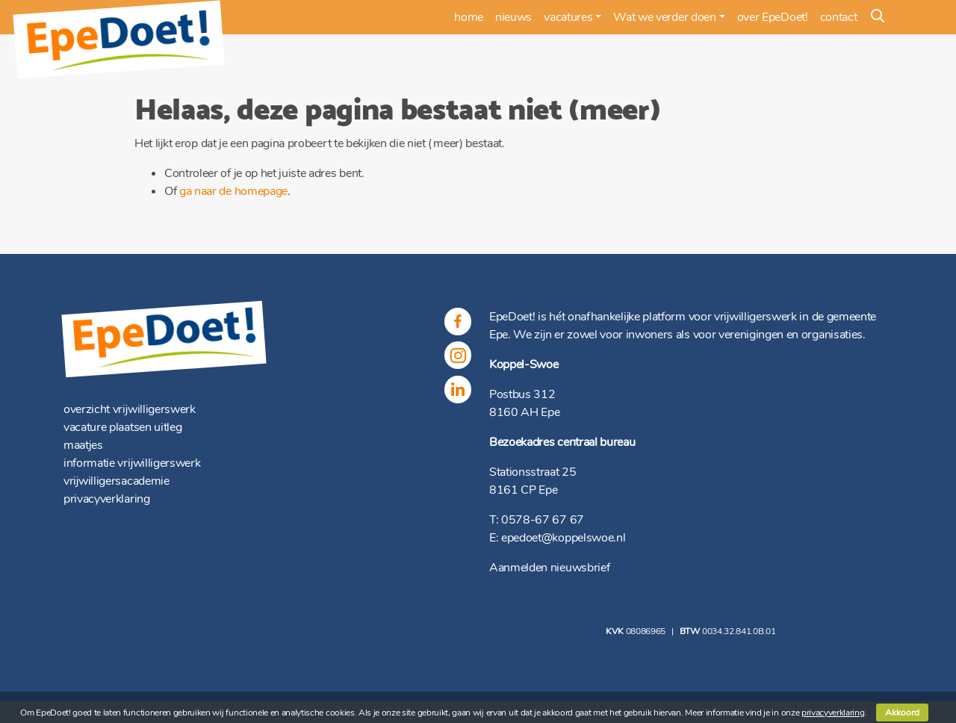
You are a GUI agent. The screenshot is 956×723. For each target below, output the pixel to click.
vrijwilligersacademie (116, 481)
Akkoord (902, 713)
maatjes (83, 445)
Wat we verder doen (664, 17)
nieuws (513, 17)
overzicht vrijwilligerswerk (129, 409)
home (468, 17)
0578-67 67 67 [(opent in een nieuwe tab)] (542, 520)
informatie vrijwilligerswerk (131, 463)
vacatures (568, 17)
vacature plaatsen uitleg (122, 427)
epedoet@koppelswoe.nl (563, 538)
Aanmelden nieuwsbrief (549, 567)
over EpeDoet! (772, 17)
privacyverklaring (106, 499)
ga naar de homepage (233, 191)
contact (838, 17)
